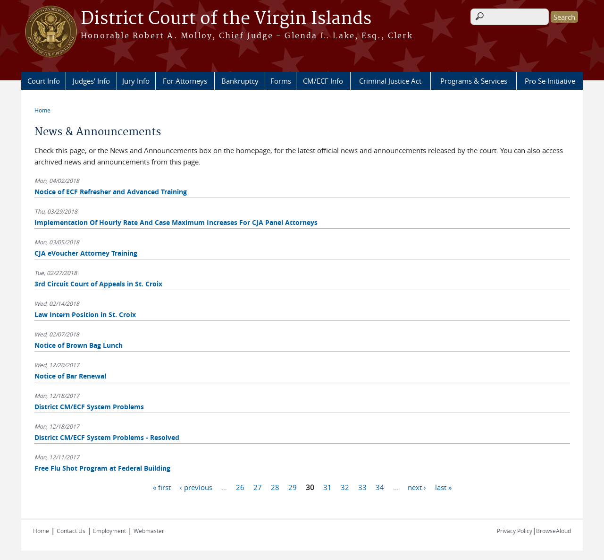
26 (240, 486)
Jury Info (136, 81)
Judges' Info (91, 81)
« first (162, 486)
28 (275, 486)
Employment (109, 530)
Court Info (43, 81)
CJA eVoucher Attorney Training (85, 253)
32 (345, 486)
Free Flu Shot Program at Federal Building (102, 468)
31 (327, 486)
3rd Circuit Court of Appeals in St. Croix (98, 283)
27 (257, 486)
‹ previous (196, 486)
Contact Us (71, 530)
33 (362, 486)
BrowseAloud (553, 530)
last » (443, 486)
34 (380, 486)
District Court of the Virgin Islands (226, 19)
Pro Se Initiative (550, 81)
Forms (280, 81)
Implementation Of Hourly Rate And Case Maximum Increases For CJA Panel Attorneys (176, 222)
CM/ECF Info (323, 81)
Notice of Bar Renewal (70, 375)
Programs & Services (473, 81)
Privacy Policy (514, 530)
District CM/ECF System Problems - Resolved (106, 437)
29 (292, 486)
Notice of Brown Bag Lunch (78, 345)
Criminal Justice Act (390, 81)
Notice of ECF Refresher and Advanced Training (110, 191)
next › (417, 486)
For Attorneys (185, 81)
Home (42, 110)
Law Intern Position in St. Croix (85, 314)
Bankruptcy (240, 81)
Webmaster (149, 530)
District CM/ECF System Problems (89, 406)
